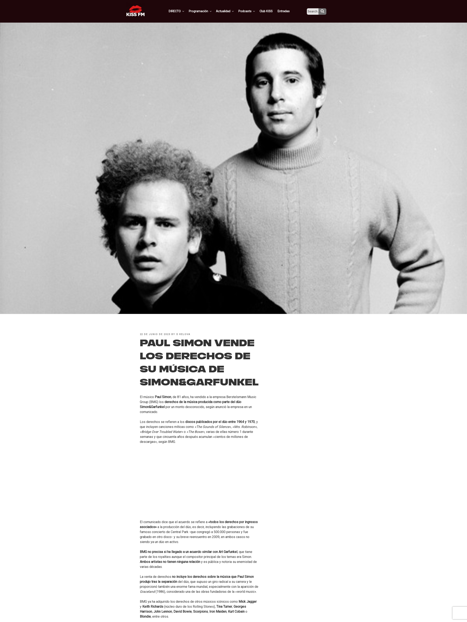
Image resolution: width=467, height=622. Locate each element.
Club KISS (269, 11)
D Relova (183, 334)
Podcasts (251, 11)
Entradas (286, 11)
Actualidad (231, 11)
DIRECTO (183, 11)
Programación (206, 11)
